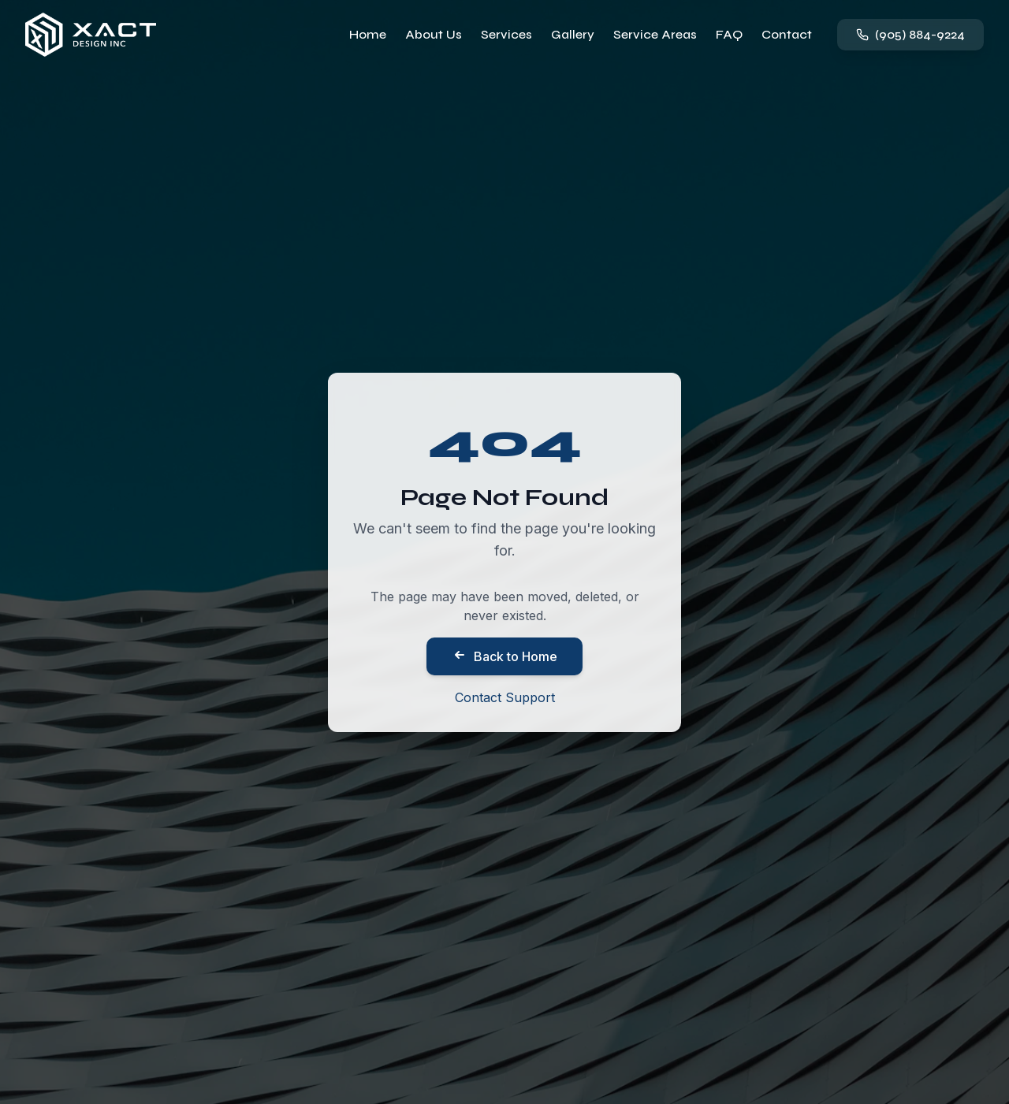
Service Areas (655, 34)
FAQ (729, 34)
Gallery (572, 34)
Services (506, 34)
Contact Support (505, 697)
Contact (786, 34)
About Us (433, 34)
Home (367, 34)
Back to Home (504, 655)
